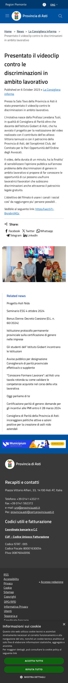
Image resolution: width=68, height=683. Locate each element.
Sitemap (9, 592)
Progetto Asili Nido (18, 303)
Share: (11, 224)
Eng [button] (54, 5)
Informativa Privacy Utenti (16, 608)
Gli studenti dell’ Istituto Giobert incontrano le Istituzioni (33, 349)
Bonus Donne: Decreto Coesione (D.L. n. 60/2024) (31, 320)
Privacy (8, 583)
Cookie (8, 587)
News (20, 31)
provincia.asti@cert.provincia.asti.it (32, 512)
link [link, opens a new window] (15, 653)
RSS (6, 574)
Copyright (10, 596)
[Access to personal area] (44, 4)
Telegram (13, 235)
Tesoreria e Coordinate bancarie (16, 618)
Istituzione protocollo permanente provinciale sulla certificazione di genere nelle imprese (31, 334)
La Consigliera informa (42, 31)
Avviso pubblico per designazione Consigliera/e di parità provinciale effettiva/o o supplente (27, 363)
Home (8, 31)
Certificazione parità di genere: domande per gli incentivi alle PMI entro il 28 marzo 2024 (34, 405)
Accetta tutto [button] (34, 660)
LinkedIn (30, 235)
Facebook (12, 231)
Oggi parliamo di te (18, 396)
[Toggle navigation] (7, 15)
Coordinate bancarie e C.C (21, 529)
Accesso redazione (52, 582)
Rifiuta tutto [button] (34, 669)
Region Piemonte (15, 4)
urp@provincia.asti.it (27, 507)
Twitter (28, 231)
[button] (34, 677)
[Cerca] (60, 16)
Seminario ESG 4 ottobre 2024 (25, 311)
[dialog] (34, 652)
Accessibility (11, 579)
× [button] (64, 624)
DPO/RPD (10, 601)
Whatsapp (44, 231)
